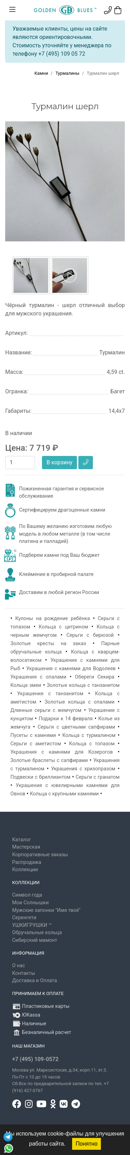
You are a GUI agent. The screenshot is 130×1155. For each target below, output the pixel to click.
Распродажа (26, 862)
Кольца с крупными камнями (64, 794)
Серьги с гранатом (98, 777)
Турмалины (67, 73)
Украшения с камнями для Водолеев (71, 669)
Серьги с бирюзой (90, 635)
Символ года (27, 895)
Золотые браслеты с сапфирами (49, 760)
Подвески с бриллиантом (40, 777)
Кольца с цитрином (63, 627)
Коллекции (25, 870)
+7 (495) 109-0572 (35, 1059)
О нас (18, 966)
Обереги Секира (94, 677)
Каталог (21, 840)
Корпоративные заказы (40, 855)
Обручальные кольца (37, 933)
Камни (41, 73)
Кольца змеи (25, 685)
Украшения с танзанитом (50, 694)
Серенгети (24, 918)
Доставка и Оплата (34, 981)
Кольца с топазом (91, 744)
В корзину (59, 462)
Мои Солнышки (30, 903)
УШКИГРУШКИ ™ (32, 925)
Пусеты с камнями (33, 735)
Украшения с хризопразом (83, 769)
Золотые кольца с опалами (79, 702)
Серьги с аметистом (35, 744)
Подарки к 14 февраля (65, 719)
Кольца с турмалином (89, 735)
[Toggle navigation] (12, 10)
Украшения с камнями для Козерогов (61, 752)
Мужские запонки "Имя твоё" (46, 910)
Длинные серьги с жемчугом (45, 710)
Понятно (86, 1144)
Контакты (23, 973)
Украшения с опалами (38, 677)
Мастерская (26, 847)
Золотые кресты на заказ (48, 644)
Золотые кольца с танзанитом (83, 685)
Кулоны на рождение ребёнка (52, 618)
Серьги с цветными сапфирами (76, 727)
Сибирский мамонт (34, 940)
